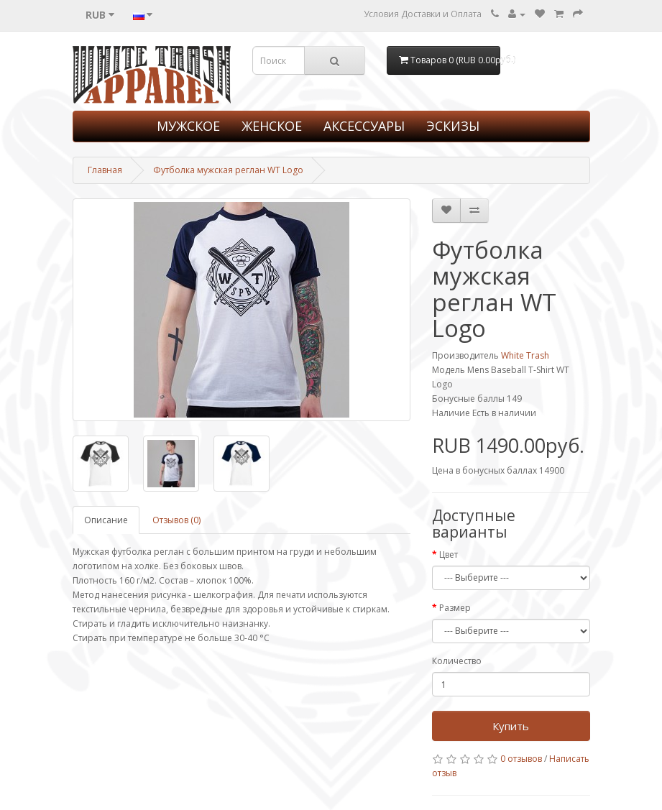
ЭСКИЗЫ (452, 125)
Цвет (448, 554)
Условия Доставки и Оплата (423, 14)
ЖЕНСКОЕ (272, 125)
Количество (457, 661)
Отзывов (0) (176, 520)
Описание (106, 520)
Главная (105, 170)
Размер (455, 608)
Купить (510, 726)
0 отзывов (521, 759)
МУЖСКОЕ (188, 125)
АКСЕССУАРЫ (364, 125)
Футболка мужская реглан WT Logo (228, 170)
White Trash (525, 355)
